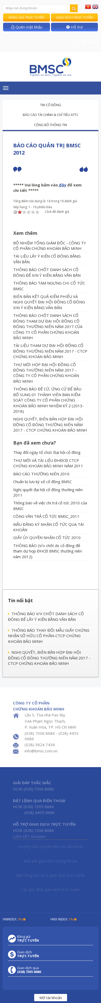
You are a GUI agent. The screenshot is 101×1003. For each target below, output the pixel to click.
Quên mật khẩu (26, 27)
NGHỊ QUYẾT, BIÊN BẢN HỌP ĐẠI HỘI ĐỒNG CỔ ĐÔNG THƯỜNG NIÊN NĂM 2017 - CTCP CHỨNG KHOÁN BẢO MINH (50, 424)
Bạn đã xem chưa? (34, 443)
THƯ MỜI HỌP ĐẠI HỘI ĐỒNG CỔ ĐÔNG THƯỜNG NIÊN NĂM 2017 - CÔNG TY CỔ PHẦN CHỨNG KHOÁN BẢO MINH (46, 373)
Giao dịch (28, 954)
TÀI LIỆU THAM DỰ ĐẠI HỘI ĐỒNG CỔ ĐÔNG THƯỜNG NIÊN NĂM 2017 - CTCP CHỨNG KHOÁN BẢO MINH (50, 351)
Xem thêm (25, 233)
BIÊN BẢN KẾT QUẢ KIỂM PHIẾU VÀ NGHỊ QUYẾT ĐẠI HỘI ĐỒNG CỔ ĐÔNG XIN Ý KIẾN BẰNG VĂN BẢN (49, 302)
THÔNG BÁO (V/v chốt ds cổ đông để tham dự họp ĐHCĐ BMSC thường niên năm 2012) (47, 551)
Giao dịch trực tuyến (74, 17)
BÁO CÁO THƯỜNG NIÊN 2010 (41, 473)
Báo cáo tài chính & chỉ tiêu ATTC (50, 114)
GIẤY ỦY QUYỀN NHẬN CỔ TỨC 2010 (47, 537)
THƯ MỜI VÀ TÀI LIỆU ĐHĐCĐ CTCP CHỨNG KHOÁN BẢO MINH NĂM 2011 (48, 463)
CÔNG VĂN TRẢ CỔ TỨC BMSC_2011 (46, 516)
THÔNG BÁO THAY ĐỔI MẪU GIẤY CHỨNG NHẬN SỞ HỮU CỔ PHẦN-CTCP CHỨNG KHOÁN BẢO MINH (48, 636)
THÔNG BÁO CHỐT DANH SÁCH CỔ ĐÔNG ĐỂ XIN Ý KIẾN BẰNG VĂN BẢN (47, 272)
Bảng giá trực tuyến (26, 17)
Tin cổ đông (50, 105)
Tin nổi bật (20, 600)
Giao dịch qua (29, 970)
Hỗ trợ (74, 27)
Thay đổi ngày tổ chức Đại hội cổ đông (47, 452)
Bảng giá (28, 938)
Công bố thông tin (50, 124)
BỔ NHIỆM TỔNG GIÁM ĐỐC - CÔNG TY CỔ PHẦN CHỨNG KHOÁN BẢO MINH (49, 245)
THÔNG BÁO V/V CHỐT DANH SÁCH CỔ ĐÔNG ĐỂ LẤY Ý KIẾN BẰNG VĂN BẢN (46, 616)
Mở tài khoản (50, 997)
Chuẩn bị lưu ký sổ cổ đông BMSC (42, 481)
